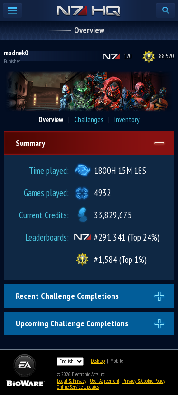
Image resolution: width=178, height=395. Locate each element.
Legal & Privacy (71, 380)
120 (127, 56)
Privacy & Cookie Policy (143, 380)
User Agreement (104, 380)
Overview (50, 119)
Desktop (98, 361)
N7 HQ (89, 11)
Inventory (127, 119)
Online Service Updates (78, 387)
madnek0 (16, 52)
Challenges (89, 119)
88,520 (166, 56)
